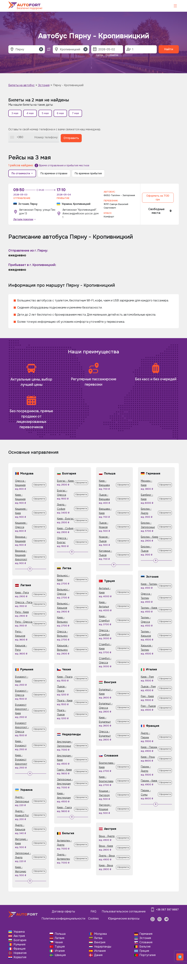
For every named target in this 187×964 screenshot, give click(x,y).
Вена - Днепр (107, 836)
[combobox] (17, 137)
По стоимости (22, 173)
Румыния (19, 944)
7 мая (75, 113)
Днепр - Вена (107, 855)
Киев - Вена (106, 865)
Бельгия (144, 946)
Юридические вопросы (123, 918)
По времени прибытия (88, 173)
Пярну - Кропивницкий (68, 85)
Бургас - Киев (65, 480)
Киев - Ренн (148, 757)
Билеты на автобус (21, 85)
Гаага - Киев (64, 769)
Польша (60, 934)
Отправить (71, 138)
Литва (98, 938)
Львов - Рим (148, 686)
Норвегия (19, 953)
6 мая (60, 113)
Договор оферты (63, 911)
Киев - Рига (22, 592)
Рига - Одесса (23, 621)
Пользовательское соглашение (124, 911)
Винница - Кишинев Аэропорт (21, 555)
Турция (60, 946)
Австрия (19, 936)
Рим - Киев (147, 696)
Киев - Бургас (65, 518)
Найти (168, 49)
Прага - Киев (64, 700)
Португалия (147, 955)
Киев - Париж (149, 747)
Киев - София (65, 528)
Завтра (99, 55)
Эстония (44, 85)
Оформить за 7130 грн (157, 197)
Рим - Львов (148, 706)
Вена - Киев (106, 846)
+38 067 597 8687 (167, 909)
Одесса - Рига (23, 602)
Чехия (59, 942)
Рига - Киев (22, 612)
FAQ (93, 911)
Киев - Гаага (64, 807)
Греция (144, 951)
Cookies (93, 918)
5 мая (45, 113)
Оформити (39, 484)
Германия (145, 934)
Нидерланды (102, 946)
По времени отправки (53, 173)
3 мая (15, 113)
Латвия (59, 938)
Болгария (19, 940)
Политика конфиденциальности (63, 918)
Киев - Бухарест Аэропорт (21, 759)
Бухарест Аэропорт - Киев (22, 709)
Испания (100, 951)
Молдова (100, 934)
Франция (19, 949)
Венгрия (99, 942)
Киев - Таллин (149, 584)
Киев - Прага (64, 676)
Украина (19, 932)
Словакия (145, 942)
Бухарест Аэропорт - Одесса (22, 727)
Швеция (60, 955)
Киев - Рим (147, 676)
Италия (60, 951)
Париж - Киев (149, 780)
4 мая (30, 113)
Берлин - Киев (149, 536)
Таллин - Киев (149, 607)
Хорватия (19, 957)
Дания (98, 955)
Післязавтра (112, 55)
